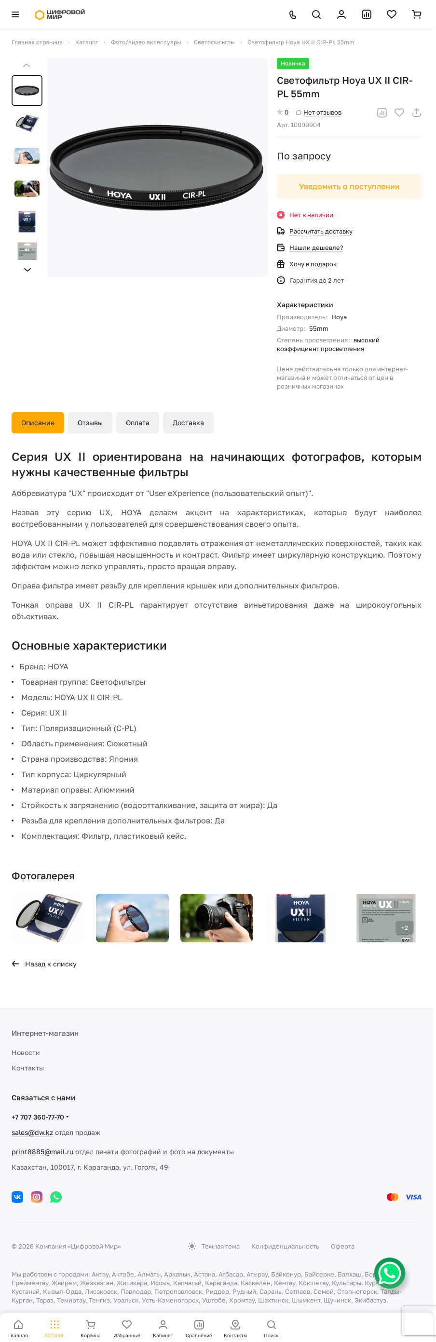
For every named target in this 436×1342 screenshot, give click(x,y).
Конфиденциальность (285, 1246)
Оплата (138, 422)
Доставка (188, 422)
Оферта (342, 1246)
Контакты (28, 1068)
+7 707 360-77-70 (38, 1117)
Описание (37, 422)
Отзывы (90, 422)
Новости (26, 1052)
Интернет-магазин (45, 1033)
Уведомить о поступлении (349, 186)
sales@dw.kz (32, 1132)
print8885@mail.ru (42, 1151)
